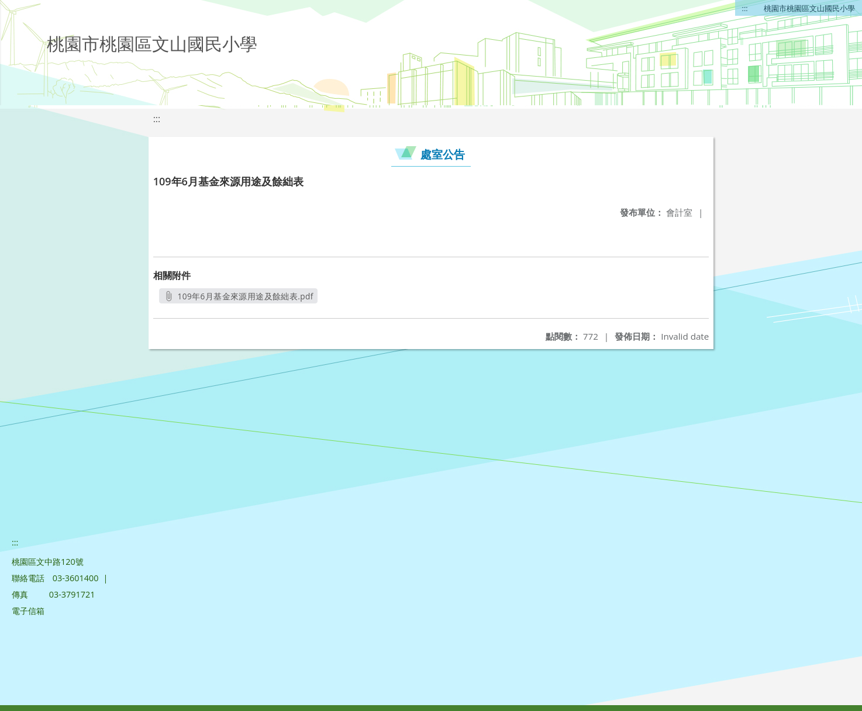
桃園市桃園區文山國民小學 (809, 8)
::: (745, 8)
